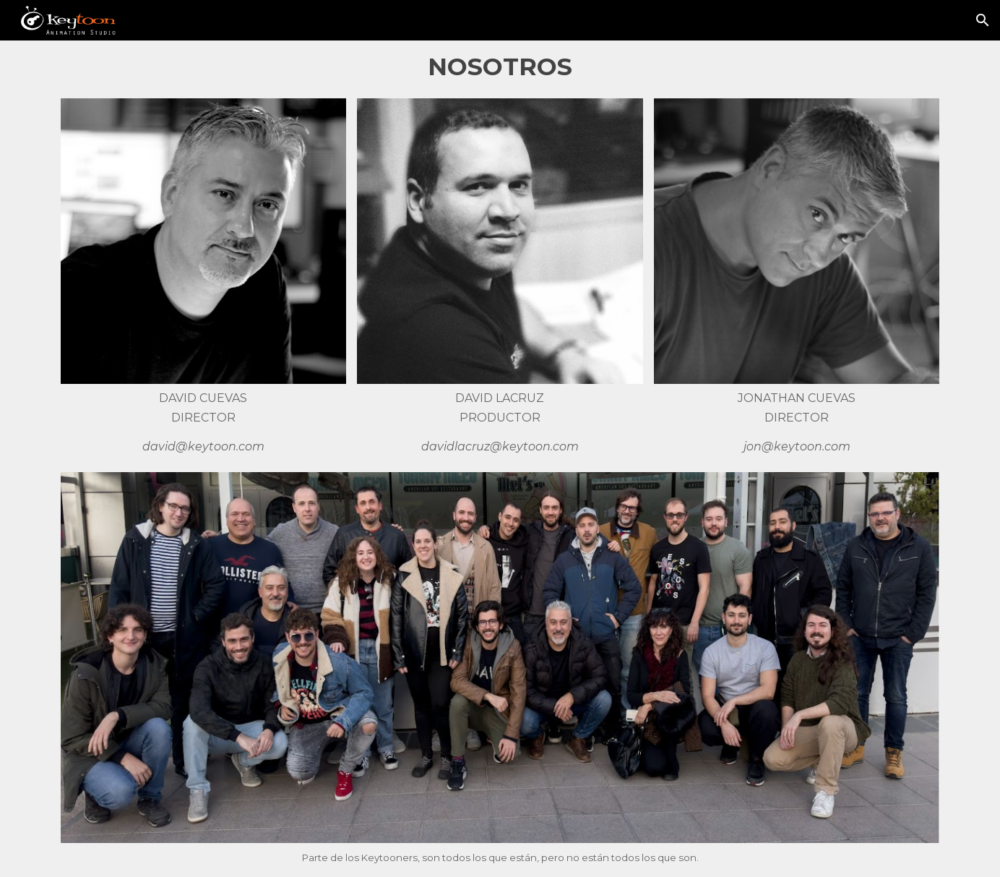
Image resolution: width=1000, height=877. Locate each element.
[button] (982, 20)
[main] (500, 66)
